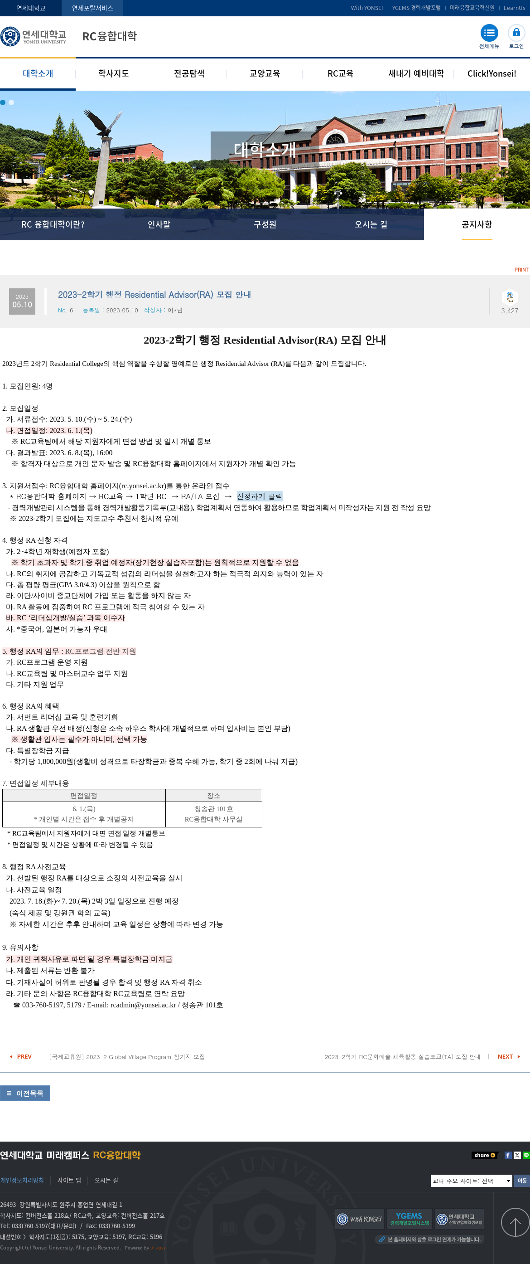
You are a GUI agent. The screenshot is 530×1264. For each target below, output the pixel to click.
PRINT (522, 269)
